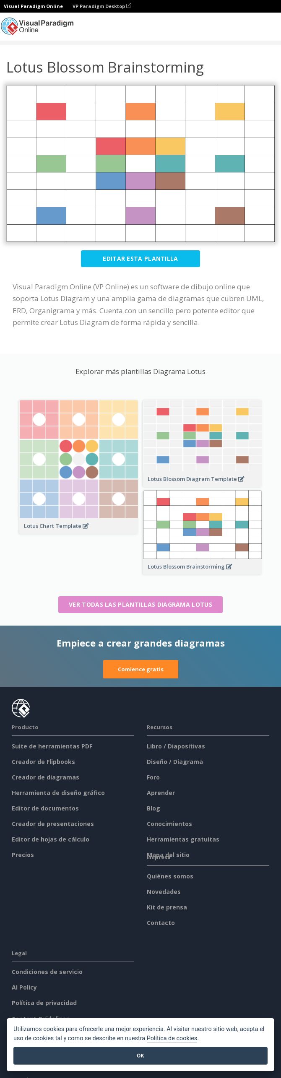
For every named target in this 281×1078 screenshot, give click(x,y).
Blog (153, 808)
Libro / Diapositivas (176, 746)
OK (140, 1055)
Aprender (161, 793)
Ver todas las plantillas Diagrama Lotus (140, 604)
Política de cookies (172, 1038)
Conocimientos (169, 824)
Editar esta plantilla (140, 258)
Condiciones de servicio (47, 972)
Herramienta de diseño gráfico (58, 793)
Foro (153, 777)
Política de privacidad (44, 1003)
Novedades (164, 892)
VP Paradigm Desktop (102, 6)
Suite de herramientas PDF (52, 746)
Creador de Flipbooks (43, 762)
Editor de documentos (45, 808)
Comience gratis (141, 669)
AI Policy (24, 987)
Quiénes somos (170, 876)
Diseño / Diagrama (175, 762)
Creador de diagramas (45, 777)
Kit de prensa (167, 907)
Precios (23, 855)
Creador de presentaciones (53, 824)
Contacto (161, 923)
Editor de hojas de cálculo (50, 839)
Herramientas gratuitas (183, 839)
